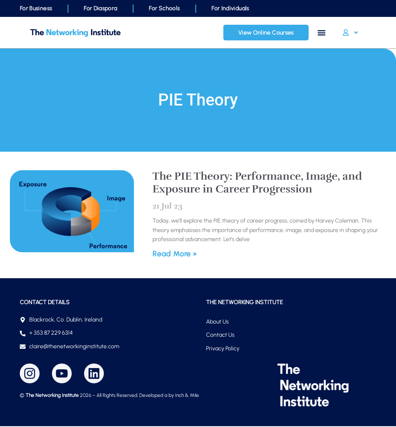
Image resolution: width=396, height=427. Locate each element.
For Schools (164, 8)
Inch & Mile (187, 396)
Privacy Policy (222, 349)
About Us (217, 322)
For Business (36, 8)
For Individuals (230, 8)
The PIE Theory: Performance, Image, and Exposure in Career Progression (257, 183)
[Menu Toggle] (322, 33)
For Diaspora (100, 8)
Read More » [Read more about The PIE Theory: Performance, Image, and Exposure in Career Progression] (174, 254)
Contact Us (220, 335)
